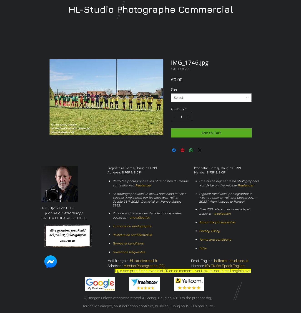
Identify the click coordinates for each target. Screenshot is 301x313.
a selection (222, 213)
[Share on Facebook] (174, 150)
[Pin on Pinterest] (182, 150)
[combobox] (211, 97)
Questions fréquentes (129, 252)
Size (174, 89)
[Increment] (188, 117)
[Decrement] (174, 117)
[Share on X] (200, 150)
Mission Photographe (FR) (144, 266)
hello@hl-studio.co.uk (231, 261)
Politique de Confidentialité (132, 235)
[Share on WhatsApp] (191, 150)
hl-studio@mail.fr (144, 261)
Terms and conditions (215, 239)
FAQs (203, 248)
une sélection (139, 217)
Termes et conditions (128, 243)
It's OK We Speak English (225, 266)
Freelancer (143, 185)
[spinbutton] (181, 117)
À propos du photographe (132, 226)
